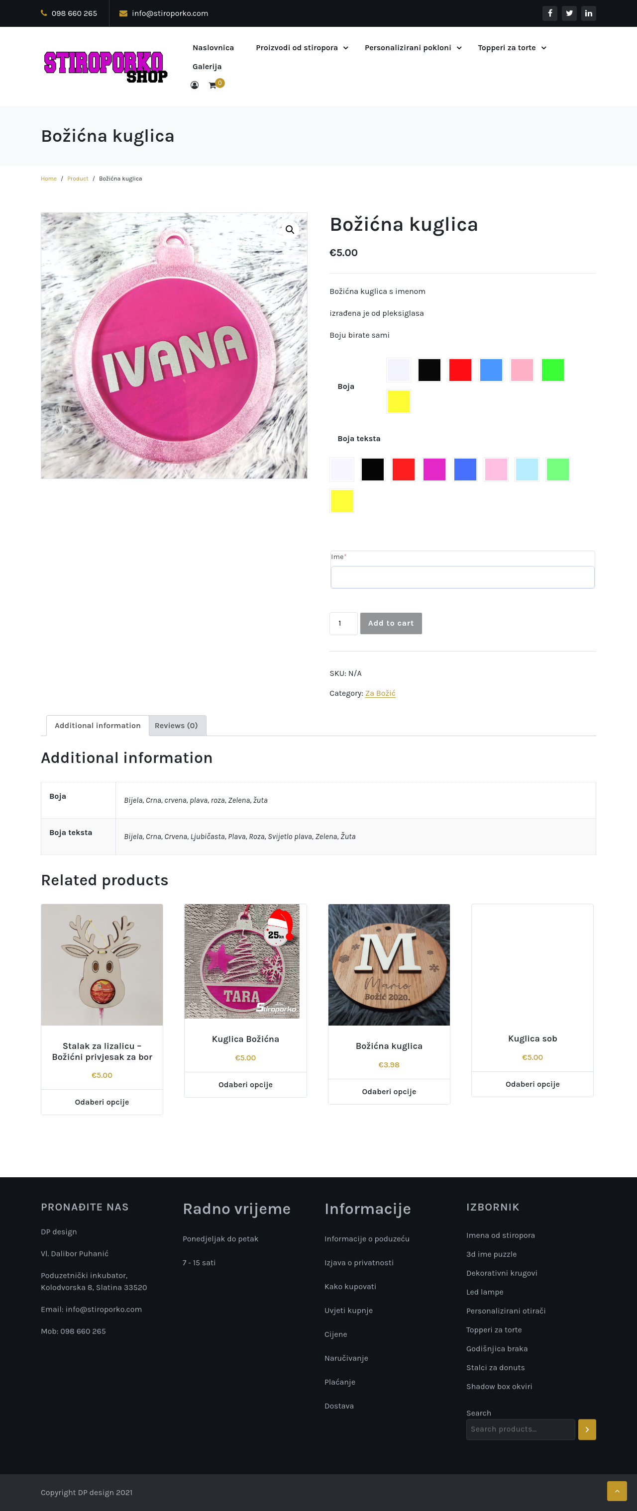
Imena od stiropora (500, 1258)
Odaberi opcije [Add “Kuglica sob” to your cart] (533, 1084)
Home (49, 178)
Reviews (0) (176, 725)
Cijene (335, 1335)
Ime (339, 557)
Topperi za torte (507, 47)
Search (478, 1416)
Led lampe (485, 1315)
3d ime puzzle (491, 1277)
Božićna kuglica (389, 1045)
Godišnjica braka (497, 1372)
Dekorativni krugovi (501, 1296)
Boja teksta (359, 438)
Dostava (339, 1407)
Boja (345, 386)
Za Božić (380, 693)
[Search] (587, 1433)
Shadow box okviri (499, 1410)
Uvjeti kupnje (348, 1312)
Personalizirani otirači (506, 1334)
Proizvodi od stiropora (297, 47)
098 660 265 (69, 13)
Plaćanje (339, 1383)
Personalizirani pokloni (408, 47)
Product (78, 178)
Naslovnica (213, 47)
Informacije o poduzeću (367, 1240)
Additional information (98, 725)
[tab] (97, 725)
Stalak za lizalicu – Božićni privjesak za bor (102, 1051)
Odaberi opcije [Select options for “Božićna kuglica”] (389, 1091)
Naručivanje (346, 1359)
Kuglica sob (532, 1038)
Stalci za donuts (495, 1391)
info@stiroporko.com (164, 13)
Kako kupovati (350, 1288)
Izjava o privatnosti (359, 1264)
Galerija (207, 66)
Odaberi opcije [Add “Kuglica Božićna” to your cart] (245, 1084)
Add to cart (391, 623)
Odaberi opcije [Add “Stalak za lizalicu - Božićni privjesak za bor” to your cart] (102, 1102)
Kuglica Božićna (246, 1039)
